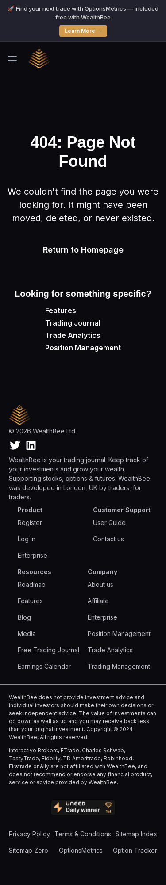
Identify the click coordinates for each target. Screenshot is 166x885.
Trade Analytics (72, 335)
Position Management (83, 347)
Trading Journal (72, 322)
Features (60, 310)
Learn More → (83, 30)
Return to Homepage (83, 249)
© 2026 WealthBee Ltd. (43, 431)
